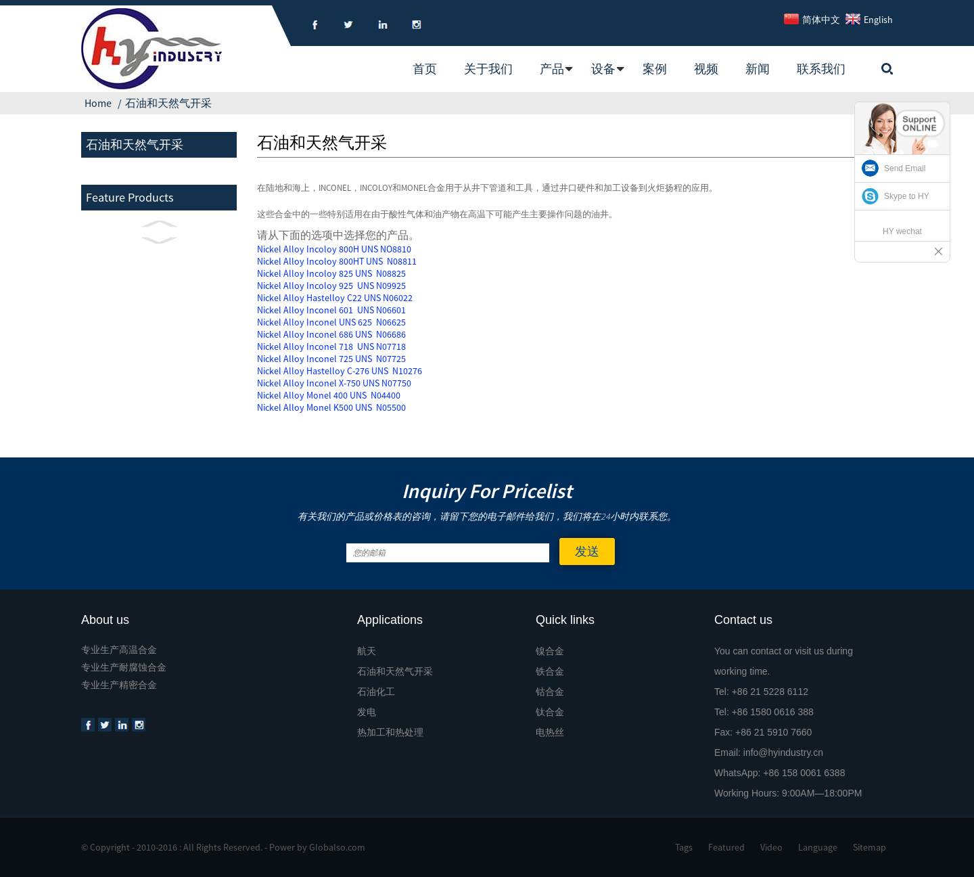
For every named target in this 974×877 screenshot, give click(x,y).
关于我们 (488, 68)
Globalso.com (337, 847)
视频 (706, 68)
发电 (366, 711)
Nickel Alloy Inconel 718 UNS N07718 (331, 346)
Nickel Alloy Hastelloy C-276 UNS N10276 (339, 371)
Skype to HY (906, 196)
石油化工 (376, 691)
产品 (552, 68)
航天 (366, 651)
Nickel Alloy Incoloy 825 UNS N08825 (331, 273)
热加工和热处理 (390, 732)
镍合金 (550, 651)
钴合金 (550, 691)
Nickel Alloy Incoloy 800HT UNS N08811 (337, 261)
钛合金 (550, 711)
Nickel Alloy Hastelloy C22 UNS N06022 (335, 298)
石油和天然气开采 (168, 103)
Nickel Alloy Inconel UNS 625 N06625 (331, 322)
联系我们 (821, 68)
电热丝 (550, 732)
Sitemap (869, 847)
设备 (603, 68)
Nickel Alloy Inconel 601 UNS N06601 (331, 310)
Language (817, 847)
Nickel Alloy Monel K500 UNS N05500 (331, 407)
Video (771, 847)
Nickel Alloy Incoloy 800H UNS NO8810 (334, 249)
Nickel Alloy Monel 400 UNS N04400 (328, 395)
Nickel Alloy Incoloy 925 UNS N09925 (331, 285)
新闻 (757, 68)
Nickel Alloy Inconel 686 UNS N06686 (331, 334)
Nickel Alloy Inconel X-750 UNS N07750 (334, 383)
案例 (655, 68)
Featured (726, 847)
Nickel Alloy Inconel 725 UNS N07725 (331, 359)
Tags (684, 847)
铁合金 (550, 671)
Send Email (904, 168)
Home (98, 103)
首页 (425, 68)
